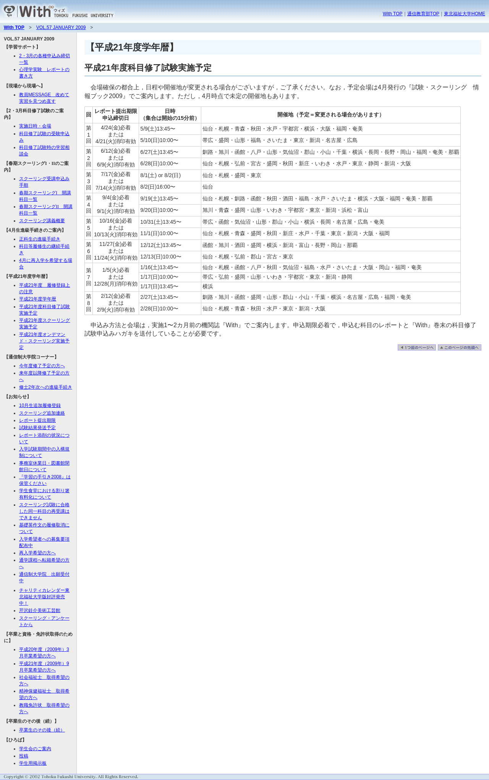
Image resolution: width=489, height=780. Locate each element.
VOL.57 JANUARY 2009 (61, 27)
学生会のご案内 (35, 748)
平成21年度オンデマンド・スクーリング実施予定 (44, 341)
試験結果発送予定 (37, 427)
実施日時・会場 (35, 126)
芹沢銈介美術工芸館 (39, 610)
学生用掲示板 (33, 763)
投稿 (23, 756)
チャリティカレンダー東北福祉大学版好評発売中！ (44, 597)
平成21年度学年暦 (37, 299)
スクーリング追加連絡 (42, 413)
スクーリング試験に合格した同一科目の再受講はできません (44, 511)
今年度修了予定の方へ (42, 365)
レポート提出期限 (37, 420)
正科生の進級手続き (39, 239)
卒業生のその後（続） (42, 730)
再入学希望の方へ (37, 553)
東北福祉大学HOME (464, 13)
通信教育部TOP (423, 13)
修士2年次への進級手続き (45, 387)
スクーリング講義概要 (42, 220)
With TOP (393, 13)
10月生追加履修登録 (40, 405)
